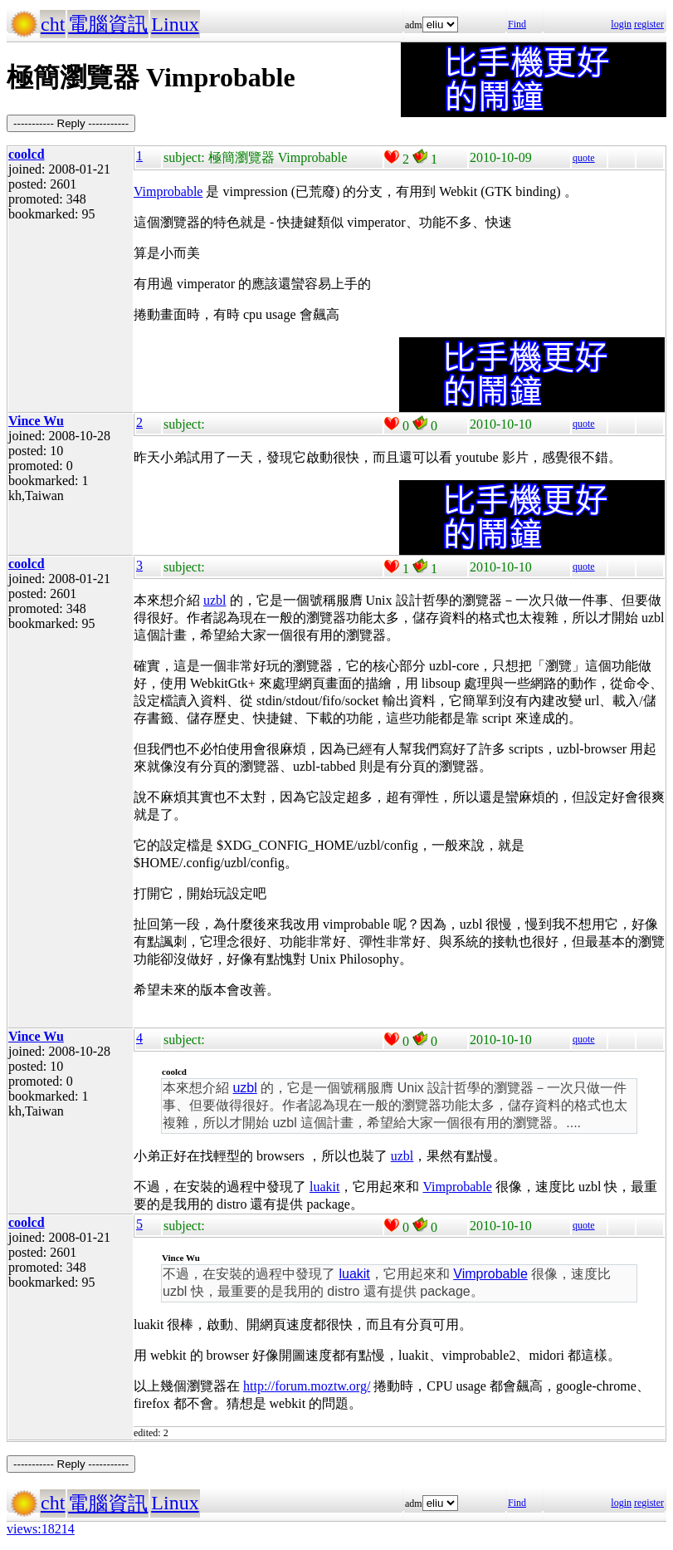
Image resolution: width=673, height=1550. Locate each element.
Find (517, 24)
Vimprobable (168, 191)
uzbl (215, 600)
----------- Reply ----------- (71, 123)
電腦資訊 (108, 24)
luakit (324, 1187)
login (621, 24)
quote (584, 158)
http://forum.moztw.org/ (306, 1386)
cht (53, 24)
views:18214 (41, 1529)
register (649, 24)
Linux (174, 24)
